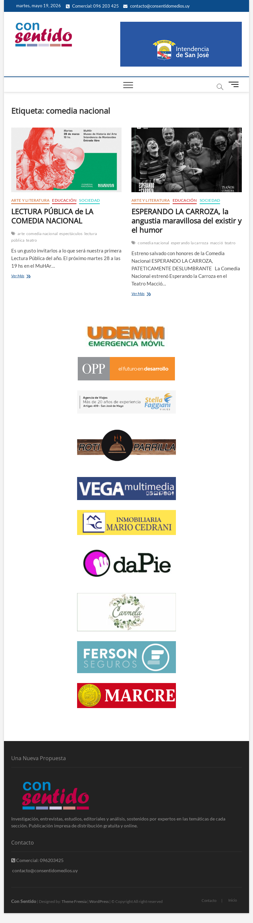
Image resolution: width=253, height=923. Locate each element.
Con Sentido (23, 901)
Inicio (232, 900)
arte (21, 233)
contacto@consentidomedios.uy (156, 6)
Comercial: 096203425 (37, 860)
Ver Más (26, 276)
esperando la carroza (190, 242)
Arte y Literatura (30, 200)
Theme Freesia (74, 901)
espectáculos (70, 233)
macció (216, 242)
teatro (31, 240)
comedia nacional (42, 233)
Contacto (209, 900)
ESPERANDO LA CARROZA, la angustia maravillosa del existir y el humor (186, 220)
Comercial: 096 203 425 (92, 6)
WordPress (99, 901)
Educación (64, 200)
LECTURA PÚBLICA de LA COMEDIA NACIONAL (52, 215)
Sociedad (89, 200)
